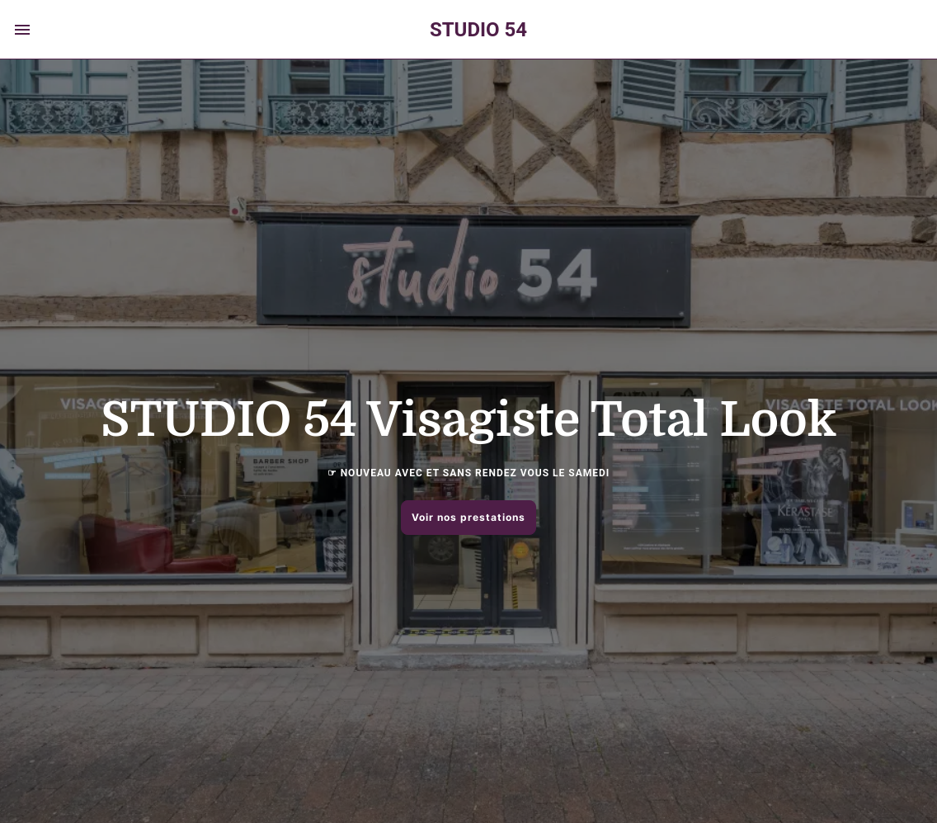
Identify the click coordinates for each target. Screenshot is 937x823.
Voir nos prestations (468, 517)
